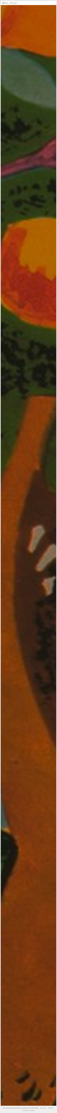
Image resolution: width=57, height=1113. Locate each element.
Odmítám (51, 1108)
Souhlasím (44, 1108)
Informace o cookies (28, 1110)
